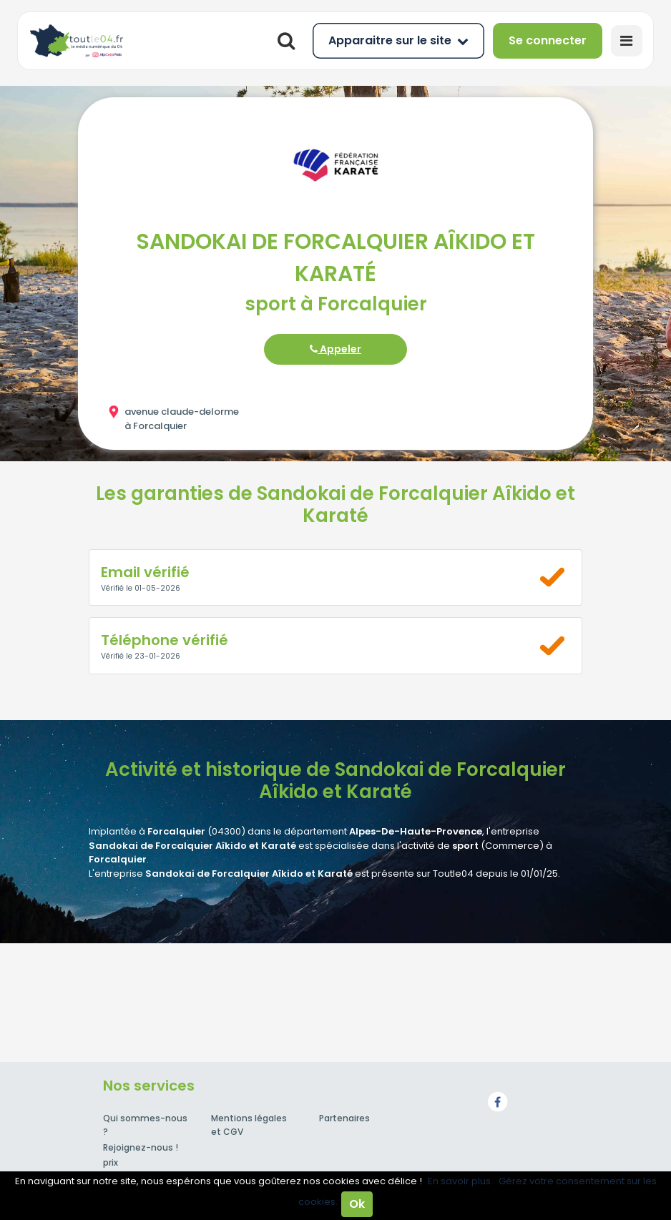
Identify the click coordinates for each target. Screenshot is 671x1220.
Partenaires (344, 1118)
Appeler (335, 349)
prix (110, 1162)
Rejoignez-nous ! (140, 1147)
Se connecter (548, 40)
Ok (357, 1204)
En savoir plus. (460, 1181)
